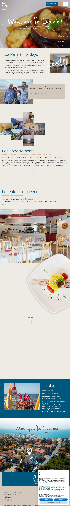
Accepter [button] (61, 499)
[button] (67, 472)
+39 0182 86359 (52, 4)
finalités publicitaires (43, 486)
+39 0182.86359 (10, 497)
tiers (53, 480)
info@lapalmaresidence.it (11, 496)
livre (60, 4)
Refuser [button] (46, 499)
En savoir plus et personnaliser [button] (54, 502)
